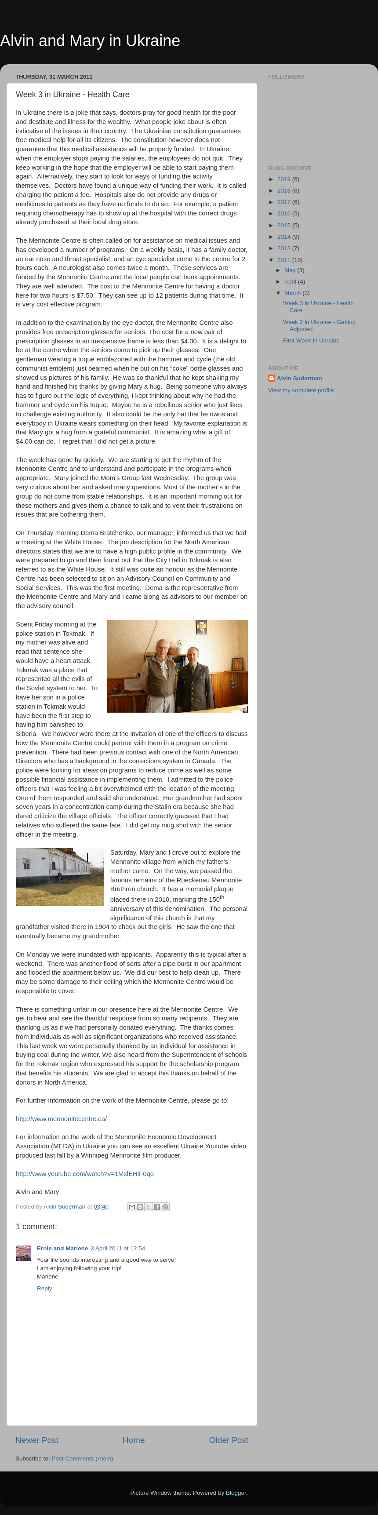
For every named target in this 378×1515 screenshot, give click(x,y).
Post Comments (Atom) (82, 1458)
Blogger (236, 1493)
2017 (284, 202)
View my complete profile (301, 390)
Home (134, 1440)
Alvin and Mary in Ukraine (90, 41)
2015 (284, 225)
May (290, 270)
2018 (284, 190)
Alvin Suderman (299, 378)
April (291, 281)
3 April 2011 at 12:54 (118, 1248)
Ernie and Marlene (62, 1248)
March (293, 293)
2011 (284, 260)
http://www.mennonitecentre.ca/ (61, 1118)
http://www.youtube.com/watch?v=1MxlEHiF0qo (85, 1173)
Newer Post (36, 1440)
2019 (284, 179)
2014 (284, 236)
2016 (284, 213)
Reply (44, 1288)
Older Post (228, 1440)
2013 (284, 248)
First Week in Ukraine (311, 340)
